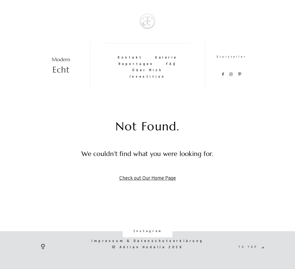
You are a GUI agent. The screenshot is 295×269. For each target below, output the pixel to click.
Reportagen (136, 64)
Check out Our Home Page (147, 178)
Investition (147, 76)
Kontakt (130, 57)
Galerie (166, 57)
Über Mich (147, 70)
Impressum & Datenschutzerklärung (147, 241)
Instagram (147, 231)
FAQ (171, 64)
